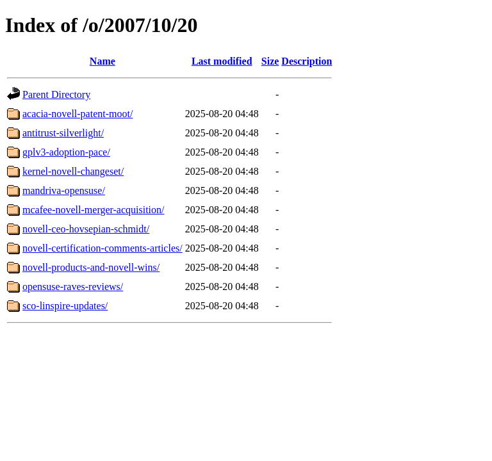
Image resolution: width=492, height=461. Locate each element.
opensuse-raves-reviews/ (72, 286)
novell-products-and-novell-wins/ (91, 267)
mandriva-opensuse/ (63, 190)
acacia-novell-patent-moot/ (77, 113)
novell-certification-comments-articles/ (102, 248)
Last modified (222, 61)
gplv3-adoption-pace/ (66, 152)
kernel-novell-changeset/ (73, 171)
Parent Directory (56, 94)
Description (306, 61)
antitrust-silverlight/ (63, 132)
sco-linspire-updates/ (65, 305)
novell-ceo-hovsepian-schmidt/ (85, 228)
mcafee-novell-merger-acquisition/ (93, 209)
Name (102, 61)
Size (270, 61)
